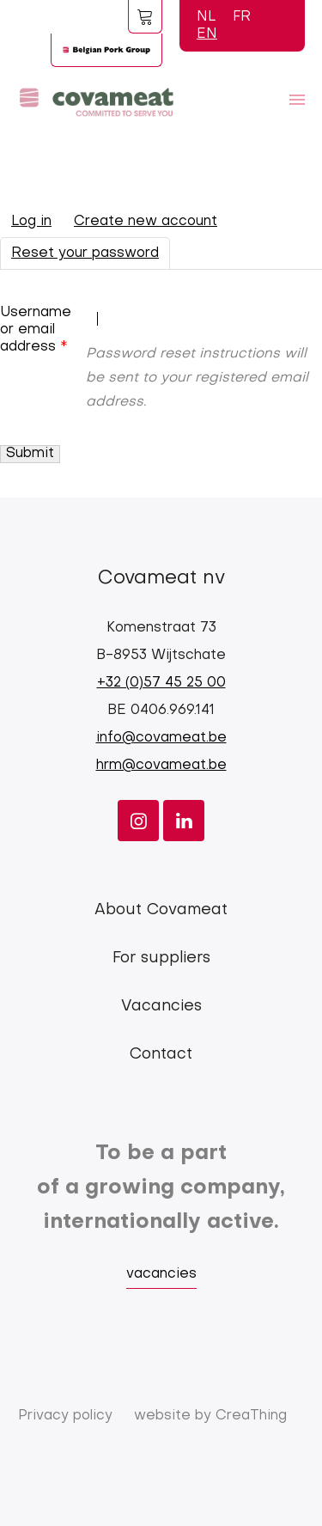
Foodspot (145, 16)
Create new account (145, 222)
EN (207, 34)
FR (242, 17)
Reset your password (90, 257)
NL (206, 17)
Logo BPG (106, 50)
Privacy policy (65, 1416)
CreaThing (251, 1416)
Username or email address (35, 330)
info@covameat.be (161, 738)
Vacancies (161, 1006)
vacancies (161, 1274)
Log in (31, 222)
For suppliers (161, 958)
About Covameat (161, 910)
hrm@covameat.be (161, 765)
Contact (161, 1054)
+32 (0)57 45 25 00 (161, 683)
